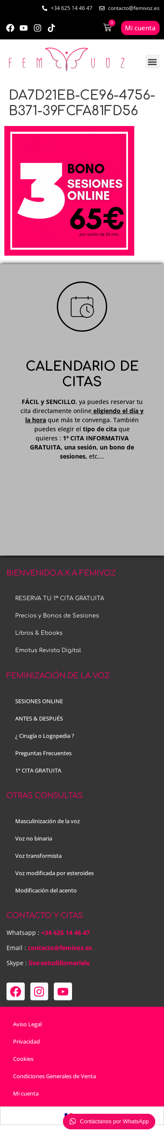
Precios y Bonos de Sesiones (57, 616)
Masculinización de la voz (47, 821)
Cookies (23, 1059)
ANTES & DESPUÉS (39, 718)
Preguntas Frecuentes (43, 753)
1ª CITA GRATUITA (38, 770)
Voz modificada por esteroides (54, 873)
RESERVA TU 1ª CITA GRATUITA (59, 598)
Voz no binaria (33, 838)
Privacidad (26, 1041)
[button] (152, 62)
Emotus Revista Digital (48, 650)
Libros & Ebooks (38, 633)
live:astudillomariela (59, 963)
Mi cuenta (26, 1093)
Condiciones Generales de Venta (54, 1076)
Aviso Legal (27, 1024)
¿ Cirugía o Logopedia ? (44, 736)
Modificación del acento (46, 890)
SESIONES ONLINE (39, 701)
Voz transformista (38, 856)
